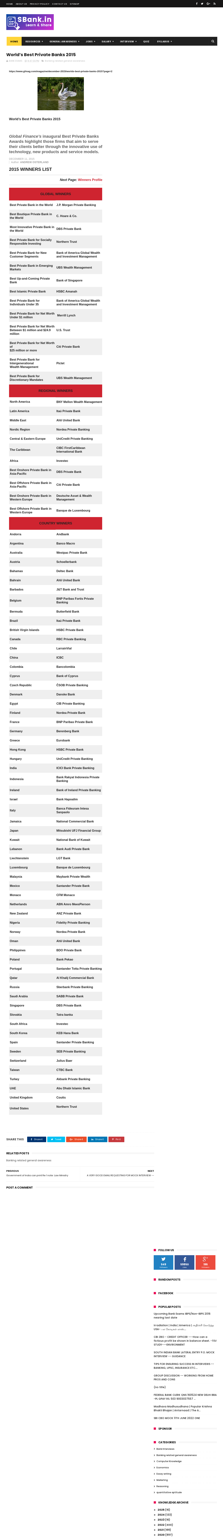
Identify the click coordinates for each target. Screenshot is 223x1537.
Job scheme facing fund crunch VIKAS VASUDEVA (187, 1244)
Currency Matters (172, 1114)
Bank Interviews (165, 253)
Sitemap (74, 3)
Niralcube (26, 1532)
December (168, 363)
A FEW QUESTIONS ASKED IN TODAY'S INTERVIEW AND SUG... (185, 892)
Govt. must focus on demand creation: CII (187, 1290)
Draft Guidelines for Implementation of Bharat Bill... (188, 1129)
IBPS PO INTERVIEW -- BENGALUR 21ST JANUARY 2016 (185, 776)
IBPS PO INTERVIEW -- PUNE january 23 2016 (186, 658)
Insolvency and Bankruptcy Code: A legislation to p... (185, 825)
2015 (161, 1393)
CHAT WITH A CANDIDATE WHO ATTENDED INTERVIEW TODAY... (188, 908)
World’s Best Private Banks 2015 (182, 1101)
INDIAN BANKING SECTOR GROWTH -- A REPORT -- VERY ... (186, 924)
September (169, 378)
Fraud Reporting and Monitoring (182, 706)
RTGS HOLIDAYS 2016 (174, 727)
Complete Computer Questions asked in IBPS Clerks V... (187, 1375)
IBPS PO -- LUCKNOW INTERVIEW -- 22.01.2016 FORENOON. (183, 760)
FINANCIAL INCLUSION (174, 615)
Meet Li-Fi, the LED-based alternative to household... (188, 629)
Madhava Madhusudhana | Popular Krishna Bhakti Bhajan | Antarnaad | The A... (183, 212)
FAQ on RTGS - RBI (172, 732)
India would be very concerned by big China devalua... (186, 867)
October (167, 373)
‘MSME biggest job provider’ (179, 545)
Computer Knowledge (169, 265)
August (166, 383)
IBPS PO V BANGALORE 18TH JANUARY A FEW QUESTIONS (186, 956)
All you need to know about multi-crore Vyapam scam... (188, 1308)
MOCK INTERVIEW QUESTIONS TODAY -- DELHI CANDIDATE (187, 965)
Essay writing (163, 277)
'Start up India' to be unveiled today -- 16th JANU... (187, 1070)
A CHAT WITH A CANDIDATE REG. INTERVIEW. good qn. (181, 883)
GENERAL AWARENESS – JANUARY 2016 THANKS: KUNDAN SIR (185, 1199)
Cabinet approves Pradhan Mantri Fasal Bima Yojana (188, 1207)
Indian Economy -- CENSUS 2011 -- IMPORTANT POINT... (183, 1005)
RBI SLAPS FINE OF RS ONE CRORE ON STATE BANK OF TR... (184, 1359)
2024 (161, 319)
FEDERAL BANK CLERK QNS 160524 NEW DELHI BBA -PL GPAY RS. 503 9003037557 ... (185, 201)
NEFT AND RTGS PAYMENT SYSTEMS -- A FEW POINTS (187, 1121)
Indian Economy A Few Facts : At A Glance (183, 1013)
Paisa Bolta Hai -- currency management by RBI (179, 583)
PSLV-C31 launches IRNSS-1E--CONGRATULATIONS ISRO (180, 851)
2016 (161, 359)
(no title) (160, 191)
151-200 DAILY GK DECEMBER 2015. (182, 1315)
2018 (161, 349)
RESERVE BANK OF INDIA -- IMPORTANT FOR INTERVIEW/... (186, 940)
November (168, 368)
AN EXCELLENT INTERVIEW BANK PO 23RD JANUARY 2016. (187, 720)
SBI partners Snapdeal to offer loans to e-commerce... (187, 1078)
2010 (161, 1413)
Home (9, 3)
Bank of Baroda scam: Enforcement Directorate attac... (185, 981)
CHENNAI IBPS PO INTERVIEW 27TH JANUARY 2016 (183, 447)
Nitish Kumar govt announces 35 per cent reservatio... (186, 859)
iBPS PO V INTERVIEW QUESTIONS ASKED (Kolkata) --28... (187, 439)
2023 (161, 324)
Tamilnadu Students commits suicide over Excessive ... (186, 600)
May (164, 398)
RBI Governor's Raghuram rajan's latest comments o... (188, 608)
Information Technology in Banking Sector (185, 989)
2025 (161, 314)
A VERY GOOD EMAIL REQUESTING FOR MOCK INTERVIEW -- (185, 1094)
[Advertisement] (76, 1219)
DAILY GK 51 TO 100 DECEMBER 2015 (183, 1336)
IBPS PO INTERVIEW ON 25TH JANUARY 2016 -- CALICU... (185, 567)
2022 (161, 329)
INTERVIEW (127, 41)
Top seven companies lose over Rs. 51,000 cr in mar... (184, 675)
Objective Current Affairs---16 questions (181, 642)
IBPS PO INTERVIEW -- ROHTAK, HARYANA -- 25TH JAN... (187, 508)
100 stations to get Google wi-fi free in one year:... (187, 691)
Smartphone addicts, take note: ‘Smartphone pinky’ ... (182, 530)
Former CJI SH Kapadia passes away (185, 1297)
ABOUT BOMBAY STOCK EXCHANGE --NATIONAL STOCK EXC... (185, 592)
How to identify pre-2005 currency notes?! (184, 1174)
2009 (161, 1418)
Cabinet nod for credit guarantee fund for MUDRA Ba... (187, 1252)
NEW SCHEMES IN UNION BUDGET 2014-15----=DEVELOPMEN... (188, 1021)
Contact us (59, 3)
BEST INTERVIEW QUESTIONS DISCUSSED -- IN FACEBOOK (188, 997)
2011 (161, 1408)
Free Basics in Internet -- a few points (186, 1214)
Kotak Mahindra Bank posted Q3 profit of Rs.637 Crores (187, 948)
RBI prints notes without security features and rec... (183, 621)
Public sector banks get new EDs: (183, 515)
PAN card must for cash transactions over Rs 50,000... (186, 1321)
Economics (162, 271)
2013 (161, 1402)
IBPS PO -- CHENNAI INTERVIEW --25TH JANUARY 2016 (186, 479)
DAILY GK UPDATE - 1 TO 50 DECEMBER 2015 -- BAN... (185, 1367)
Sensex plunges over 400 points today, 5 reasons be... (187, 843)
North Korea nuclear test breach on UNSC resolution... (185, 1236)
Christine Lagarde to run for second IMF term (188, 667)
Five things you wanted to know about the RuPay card (187, 471)
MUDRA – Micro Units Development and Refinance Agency (187, 752)
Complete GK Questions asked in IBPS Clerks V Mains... (186, 1383)
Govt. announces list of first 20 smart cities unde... (186, 455)
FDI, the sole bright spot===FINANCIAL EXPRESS (186, 538)
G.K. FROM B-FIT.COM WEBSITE (181, 1267)
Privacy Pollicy (40, 3)
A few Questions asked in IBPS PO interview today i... (183, 875)
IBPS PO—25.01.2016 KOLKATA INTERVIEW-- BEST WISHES (188, 551)
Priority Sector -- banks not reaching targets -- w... (186, 463)
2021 (161, 334)
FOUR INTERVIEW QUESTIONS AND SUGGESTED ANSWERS (182, 738)
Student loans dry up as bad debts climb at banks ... (188, 1191)
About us (21, 3)
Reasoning (162, 290)
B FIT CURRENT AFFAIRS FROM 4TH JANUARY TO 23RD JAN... (182, 522)
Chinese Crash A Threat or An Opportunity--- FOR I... (181, 683)
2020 (161, 339)
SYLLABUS (162, 41)
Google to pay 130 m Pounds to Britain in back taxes (188, 650)
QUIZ (146, 41)
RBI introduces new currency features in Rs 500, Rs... (187, 1161)
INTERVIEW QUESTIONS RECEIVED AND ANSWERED (185, 1153)
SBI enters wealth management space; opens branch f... (187, 1137)
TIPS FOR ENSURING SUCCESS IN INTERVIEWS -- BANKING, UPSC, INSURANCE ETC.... (184, 170)
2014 (161, 1397)
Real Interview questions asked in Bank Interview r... (187, 1054)
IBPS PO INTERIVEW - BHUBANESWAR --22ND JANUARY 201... (185, 487)
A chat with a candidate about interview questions (188, 817)
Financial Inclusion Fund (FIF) (180, 636)
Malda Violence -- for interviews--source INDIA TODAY (184, 1183)
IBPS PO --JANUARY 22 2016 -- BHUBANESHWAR (180, 699)
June (164, 393)
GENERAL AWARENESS (62, 41)
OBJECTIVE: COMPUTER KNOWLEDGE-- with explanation (186, 414)
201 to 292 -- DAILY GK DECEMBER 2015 (186, 1302)
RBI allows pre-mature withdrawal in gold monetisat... (185, 768)
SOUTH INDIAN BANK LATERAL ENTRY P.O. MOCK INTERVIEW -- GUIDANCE (184, 158)
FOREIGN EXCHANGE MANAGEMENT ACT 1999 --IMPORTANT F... (187, 575)
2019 (161, 344)
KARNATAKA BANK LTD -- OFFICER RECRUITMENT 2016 (183, 1274)
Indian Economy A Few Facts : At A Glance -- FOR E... (183, 1030)
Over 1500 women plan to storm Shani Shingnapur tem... (186, 495)
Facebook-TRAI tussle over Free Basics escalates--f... (187, 784)
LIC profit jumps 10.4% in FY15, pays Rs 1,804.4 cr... (186, 900)
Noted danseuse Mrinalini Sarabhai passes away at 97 (185, 800)
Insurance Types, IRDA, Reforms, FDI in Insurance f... (186, 1062)
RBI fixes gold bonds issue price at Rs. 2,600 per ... (186, 1086)
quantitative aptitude (169, 296)
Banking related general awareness (65, 61)
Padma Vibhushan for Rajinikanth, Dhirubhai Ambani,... (184, 559)
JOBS (88, 41)
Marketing (162, 284)
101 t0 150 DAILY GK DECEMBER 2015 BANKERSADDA (183, 1329)
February (167, 404)
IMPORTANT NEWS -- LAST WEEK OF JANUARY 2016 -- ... (184, 430)
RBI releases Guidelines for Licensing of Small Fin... (187, 1351)
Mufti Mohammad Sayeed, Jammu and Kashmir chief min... (187, 1261)
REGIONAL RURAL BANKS (176, 831)
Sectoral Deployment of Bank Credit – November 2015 (187, 1342)
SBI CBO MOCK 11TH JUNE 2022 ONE (177, 222)
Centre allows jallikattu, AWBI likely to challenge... (186, 1220)
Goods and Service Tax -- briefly (183, 745)
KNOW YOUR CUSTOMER (176, 1168)
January (167, 408)
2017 (161, 354)
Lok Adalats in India (173, 502)
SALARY (106, 41)
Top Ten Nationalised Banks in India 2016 (185, 712)
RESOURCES (32, 41)
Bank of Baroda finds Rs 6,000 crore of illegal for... (187, 973)
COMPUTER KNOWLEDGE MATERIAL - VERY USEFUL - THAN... (188, 932)
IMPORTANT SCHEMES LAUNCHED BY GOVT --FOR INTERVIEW (184, 808)
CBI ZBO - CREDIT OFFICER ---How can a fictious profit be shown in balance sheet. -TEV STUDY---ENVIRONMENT (185, 145)
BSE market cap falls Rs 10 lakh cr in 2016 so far (188, 792)
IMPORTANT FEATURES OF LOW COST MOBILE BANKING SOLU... (185, 1228)
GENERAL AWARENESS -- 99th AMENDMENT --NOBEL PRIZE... (181, 422)
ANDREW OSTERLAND (31, 162)
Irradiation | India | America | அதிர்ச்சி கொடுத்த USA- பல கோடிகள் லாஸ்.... (184, 131)
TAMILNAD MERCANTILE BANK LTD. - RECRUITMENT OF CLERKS (184, 1145)
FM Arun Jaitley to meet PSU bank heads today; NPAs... (188, 1282)
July (164, 388)
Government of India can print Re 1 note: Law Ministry (184, 1108)
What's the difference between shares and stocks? (187, 916)
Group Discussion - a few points (182, 836)
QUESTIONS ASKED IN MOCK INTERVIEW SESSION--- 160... (186, 1046)
